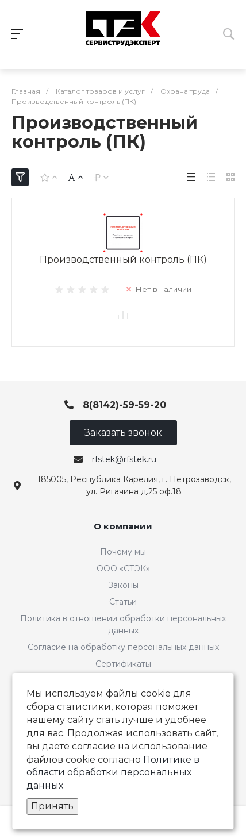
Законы (123, 585)
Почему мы (123, 552)
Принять (52, 806)
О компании (123, 526)
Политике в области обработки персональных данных (112, 772)
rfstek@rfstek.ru (124, 459)
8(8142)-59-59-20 (124, 404)
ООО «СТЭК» (123, 568)
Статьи (123, 602)
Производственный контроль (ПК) (123, 259)
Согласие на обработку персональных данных (123, 647)
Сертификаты (123, 664)
